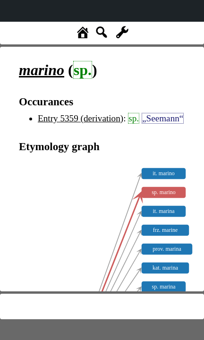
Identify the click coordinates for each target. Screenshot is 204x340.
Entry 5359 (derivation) (80, 118)
